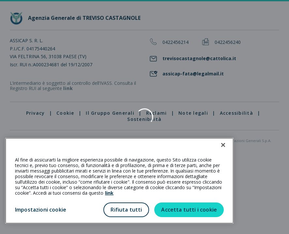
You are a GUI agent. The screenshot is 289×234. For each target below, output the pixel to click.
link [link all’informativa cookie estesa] (109, 193)
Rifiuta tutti (126, 209)
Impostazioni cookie (40, 209)
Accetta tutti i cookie (189, 209)
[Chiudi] (223, 145)
